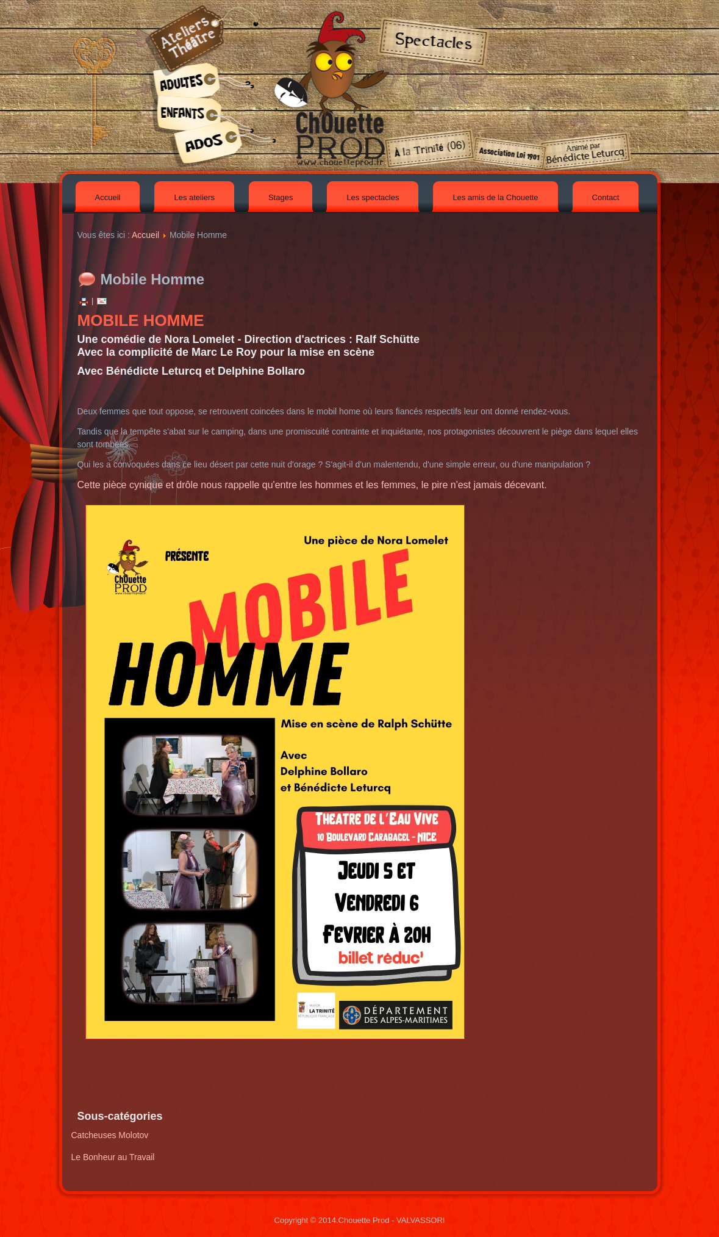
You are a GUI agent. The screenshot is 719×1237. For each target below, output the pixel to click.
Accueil (108, 197)
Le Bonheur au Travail (113, 1157)
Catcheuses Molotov (110, 1135)
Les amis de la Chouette (495, 197)
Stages (280, 197)
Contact (606, 197)
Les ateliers (194, 197)
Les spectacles (372, 197)
